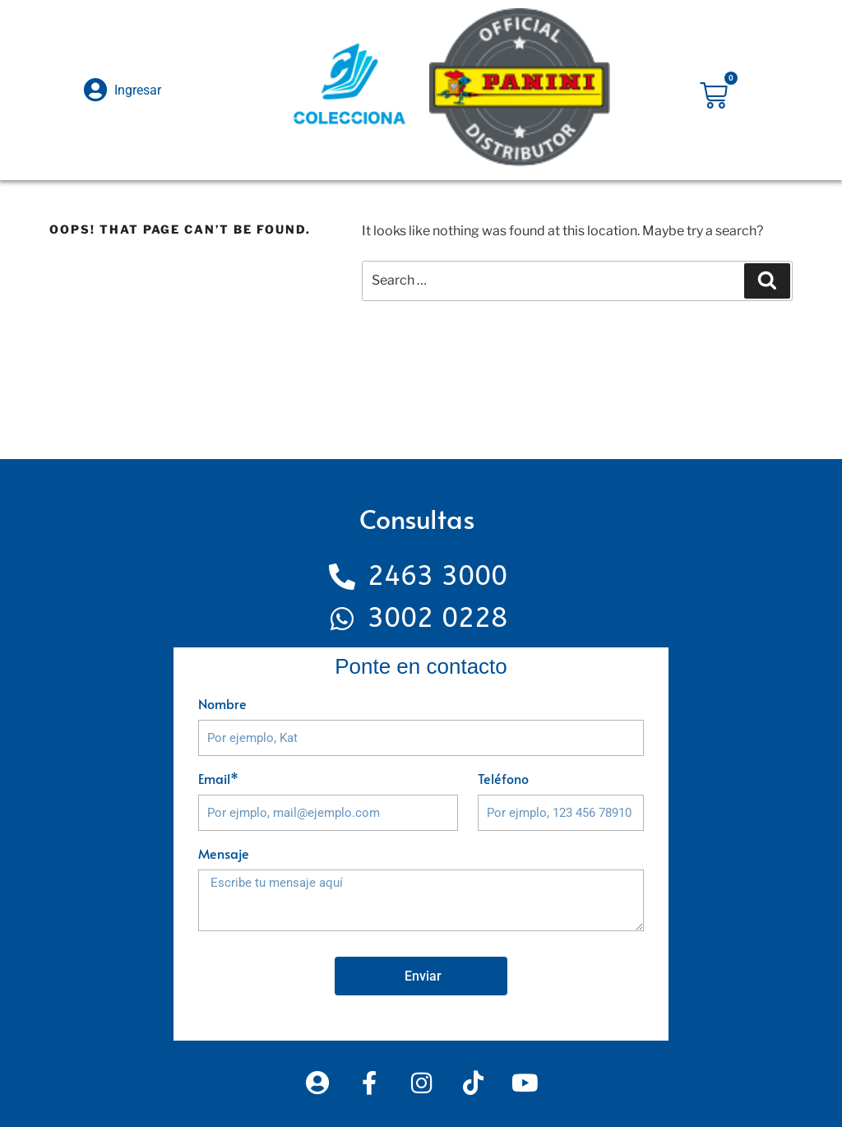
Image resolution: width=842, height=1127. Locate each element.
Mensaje (223, 853)
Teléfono (503, 778)
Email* (218, 778)
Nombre (222, 703)
